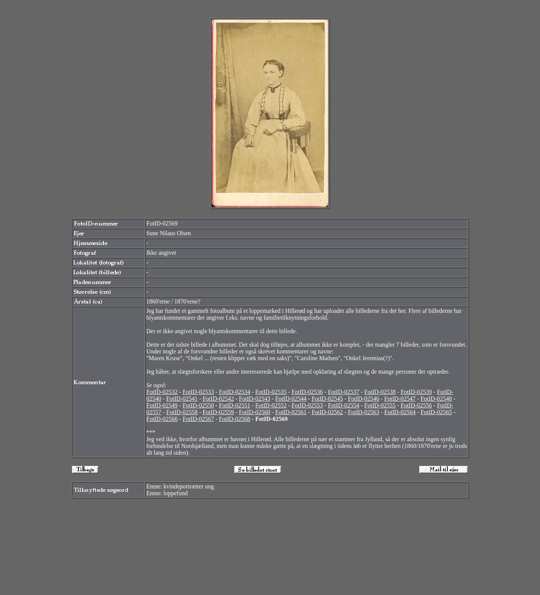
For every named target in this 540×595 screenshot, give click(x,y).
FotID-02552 (271, 405)
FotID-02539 (416, 392)
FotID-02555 (380, 405)
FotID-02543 (254, 398)
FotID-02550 (198, 405)
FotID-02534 (234, 392)
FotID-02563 (364, 412)
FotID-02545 (327, 398)
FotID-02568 (234, 419)
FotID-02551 (234, 405)
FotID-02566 (162, 419)
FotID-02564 (400, 412)
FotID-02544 (291, 398)
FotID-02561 (291, 412)
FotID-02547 (400, 398)
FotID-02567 (198, 419)
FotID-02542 (218, 398)
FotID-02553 (307, 405)
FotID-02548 (436, 398)
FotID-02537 (343, 392)
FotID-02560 (254, 412)
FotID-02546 (364, 398)
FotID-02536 (307, 392)
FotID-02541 (182, 398)
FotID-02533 (198, 392)
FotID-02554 (343, 405)
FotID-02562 (327, 412)
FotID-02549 (162, 405)
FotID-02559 (218, 412)
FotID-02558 (182, 412)
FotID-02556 (416, 405)
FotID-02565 (436, 412)
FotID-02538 (380, 392)
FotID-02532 (162, 392)
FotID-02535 (271, 392)
